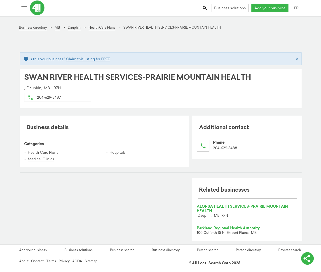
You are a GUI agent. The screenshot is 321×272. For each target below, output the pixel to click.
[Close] (297, 59)
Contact (37, 261)
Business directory (166, 250)
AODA (77, 261)
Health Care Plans (43, 152)
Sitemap (91, 261)
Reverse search (289, 250)
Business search (122, 250)
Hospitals (118, 152)
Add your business (270, 8)
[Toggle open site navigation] (24, 8)
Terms (51, 261)
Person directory (248, 250)
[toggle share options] (307, 258)
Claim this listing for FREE (88, 59)
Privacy (64, 261)
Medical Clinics (41, 159)
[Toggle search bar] (205, 8)
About (23, 261)
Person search (207, 250)
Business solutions (230, 8)
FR (296, 8)
